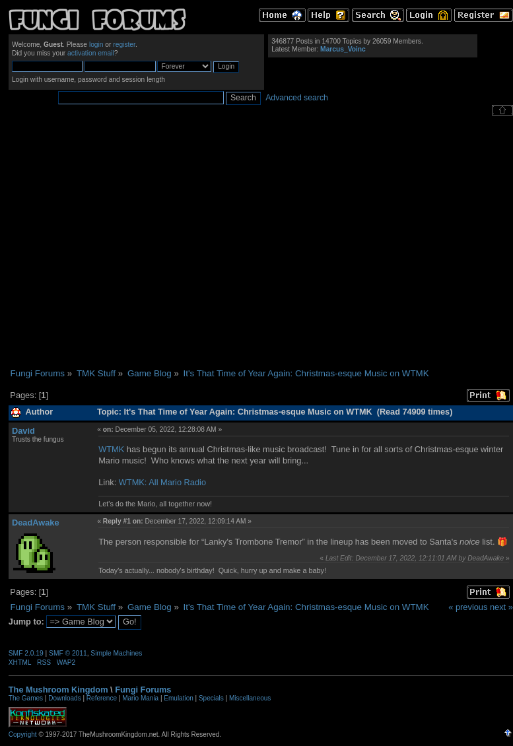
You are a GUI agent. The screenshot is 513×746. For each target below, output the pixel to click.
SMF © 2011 (68, 653)
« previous (467, 607)
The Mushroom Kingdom (58, 690)
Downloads (64, 698)
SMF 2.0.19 (26, 653)
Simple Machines (116, 653)
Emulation (178, 698)
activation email (90, 53)
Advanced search (296, 97)
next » (501, 607)
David (23, 431)
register (124, 44)
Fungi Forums (143, 690)
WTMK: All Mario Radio (162, 482)
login (96, 44)
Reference (101, 698)
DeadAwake (35, 522)
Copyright (23, 734)
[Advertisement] (124, 242)
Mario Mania (140, 698)
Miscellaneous (250, 698)
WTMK (111, 449)
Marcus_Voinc (343, 49)
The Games (26, 698)
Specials (211, 698)
